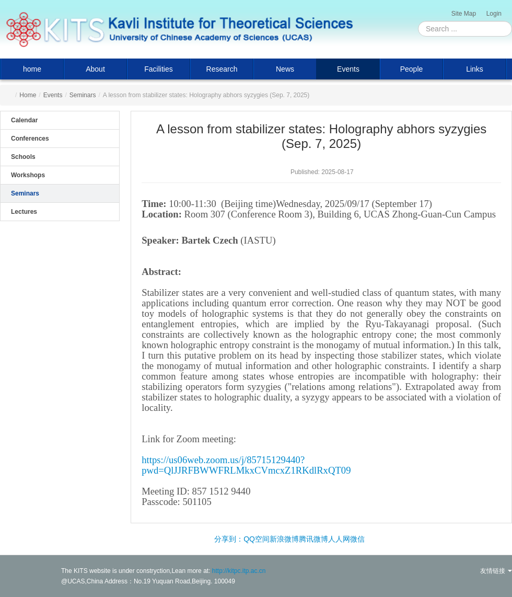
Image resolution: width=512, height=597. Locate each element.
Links (474, 69)
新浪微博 (284, 539)
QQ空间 (256, 539)
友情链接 (496, 571)
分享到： (228, 539)
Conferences (30, 138)
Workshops (28, 175)
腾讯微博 (313, 539)
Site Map (463, 13)
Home (27, 95)
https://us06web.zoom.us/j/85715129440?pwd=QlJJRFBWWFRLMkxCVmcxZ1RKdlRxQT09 (246, 465)
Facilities (158, 69)
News (285, 69)
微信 (357, 539)
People (411, 69)
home (32, 69)
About (95, 69)
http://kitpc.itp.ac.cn (239, 571)
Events (348, 69)
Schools (23, 156)
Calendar (24, 120)
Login (494, 13)
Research (222, 69)
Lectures (24, 211)
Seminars (82, 95)
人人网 (339, 539)
